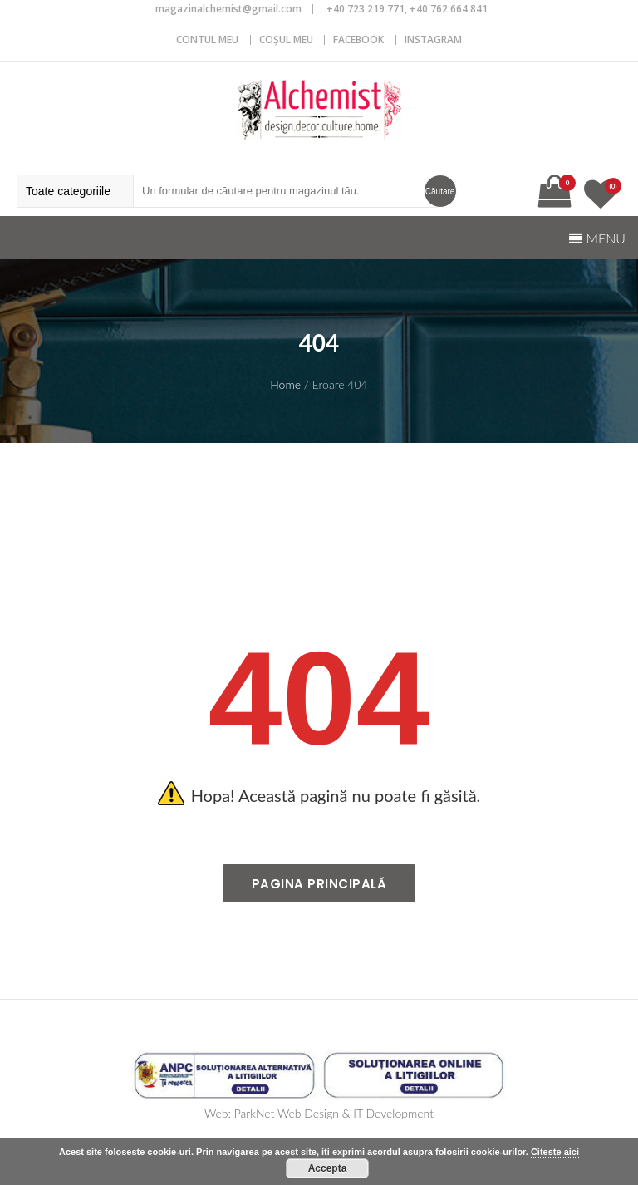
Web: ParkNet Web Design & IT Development (319, 1113)
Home (285, 384)
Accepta (327, 1168)
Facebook (358, 39)
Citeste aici (555, 1152)
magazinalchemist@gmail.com (228, 9)
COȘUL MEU (286, 39)
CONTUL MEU (207, 39)
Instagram (433, 39)
